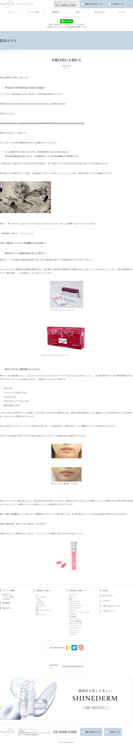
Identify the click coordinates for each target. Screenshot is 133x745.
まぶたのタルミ (41, 605)
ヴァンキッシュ (74, 603)
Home (1, 51)
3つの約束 (6, 599)
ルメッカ (72, 597)
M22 (70, 599)
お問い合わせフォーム (93, 4)
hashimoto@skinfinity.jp (72, 666)
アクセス (121, 12)
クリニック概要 (9, 590)
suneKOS (72, 617)
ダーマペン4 (73, 594)
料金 (77, 12)
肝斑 (37, 608)
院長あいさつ (7, 594)
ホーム (11, 12)
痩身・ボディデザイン (43, 610)
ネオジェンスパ (74, 601)
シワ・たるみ (40, 597)
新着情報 (6, 603)
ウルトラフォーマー (76, 605)
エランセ (72, 610)
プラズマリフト (74, 632)
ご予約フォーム (117, 4)
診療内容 (55, 12)
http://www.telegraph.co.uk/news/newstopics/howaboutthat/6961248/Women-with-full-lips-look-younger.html (42, 123)
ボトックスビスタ (75, 623)
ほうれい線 (40, 603)
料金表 (105, 590)
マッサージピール (75, 625)
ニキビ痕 (39, 601)
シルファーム (73, 630)
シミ (37, 594)
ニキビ (38, 599)
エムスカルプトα (75, 608)
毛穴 (37, 612)
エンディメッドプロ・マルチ (79, 612)
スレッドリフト (74, 619)
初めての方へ (99, 12)
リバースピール (74, 628)
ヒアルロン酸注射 (75, 621)
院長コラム (7, 51)
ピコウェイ (73, 634)
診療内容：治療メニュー (79, 590)
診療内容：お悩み (43, 590)
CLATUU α (73, 614)
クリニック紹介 (33, 12)
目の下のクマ (40, 614)
